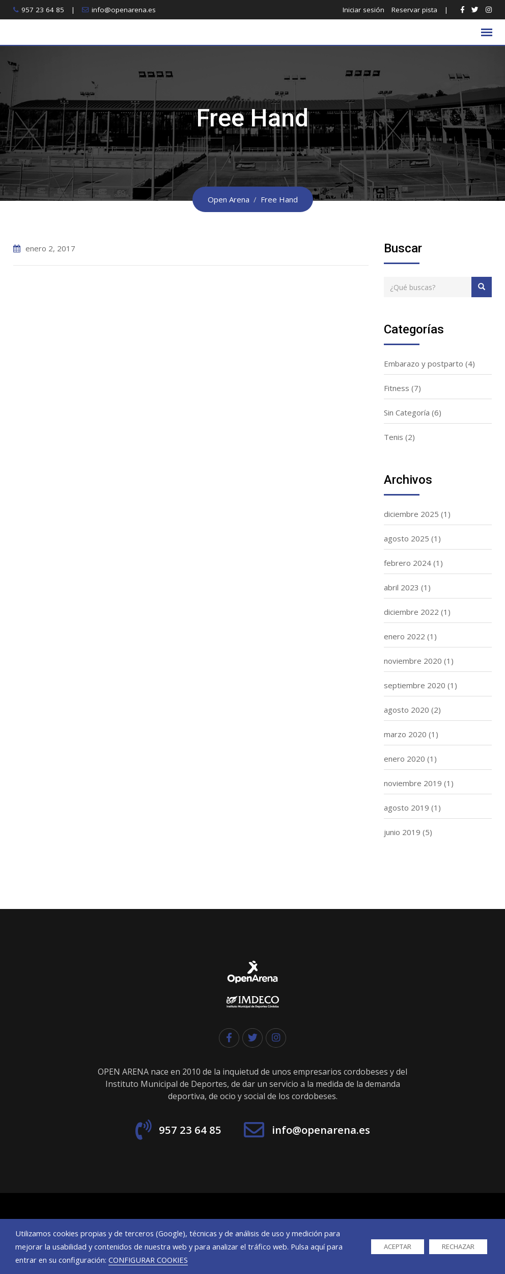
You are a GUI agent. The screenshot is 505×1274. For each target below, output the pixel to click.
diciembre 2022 (411, 612)
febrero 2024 (407, 563)
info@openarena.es (124, 9)
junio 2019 (402, 832)
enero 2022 (404, 636)
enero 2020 (404, 758)
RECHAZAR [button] (458, 1246)
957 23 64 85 (42, 9)
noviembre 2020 (413, 661)
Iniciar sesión (363, 9)
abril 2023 (401, 587)
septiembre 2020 (414, 685)
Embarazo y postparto (423, 363)
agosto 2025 (406, 538)
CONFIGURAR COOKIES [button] (148, 1260)
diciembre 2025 (411, 514)
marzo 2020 (405, 734)
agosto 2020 (406, 710)
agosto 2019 (406, 807)
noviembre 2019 (413, 783)
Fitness (396, 388)
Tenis (393, 437)
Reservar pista (414, 9)
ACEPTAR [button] (397, 1246)
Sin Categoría (407, 412)
